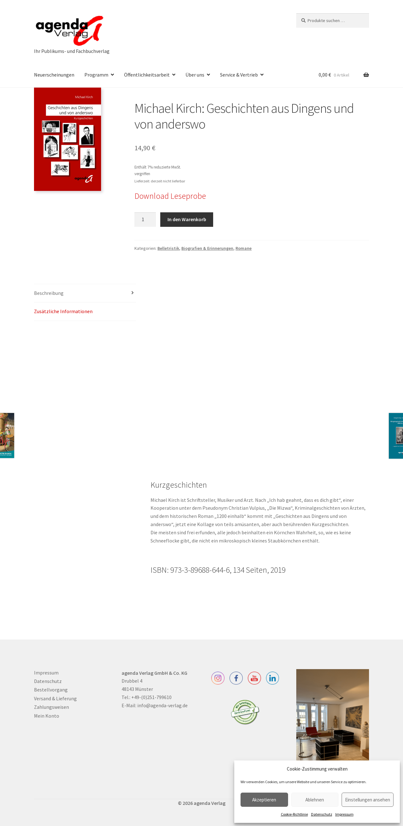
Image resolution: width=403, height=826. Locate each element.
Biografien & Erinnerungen (207, 248)
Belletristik (168, 248)
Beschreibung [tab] (49, 293)
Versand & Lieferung (55, 698)
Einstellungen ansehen (367, 800)
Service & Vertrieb (239, 75)
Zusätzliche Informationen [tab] (63, 311)
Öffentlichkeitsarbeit (147, 75)
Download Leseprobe (170, 196)
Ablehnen (314, 800)
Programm (96, 75)
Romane (244, 248)
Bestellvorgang (51, 689)
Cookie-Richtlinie (294, 814)
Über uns (194, 75)
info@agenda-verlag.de (162, 705)
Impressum (344, 814)
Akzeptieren (264, 800)
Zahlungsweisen (51, 707)
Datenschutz (321, 814)
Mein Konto (46, 716)
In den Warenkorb (186, 219)
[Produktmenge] (145, 219)
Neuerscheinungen (54, 75)
